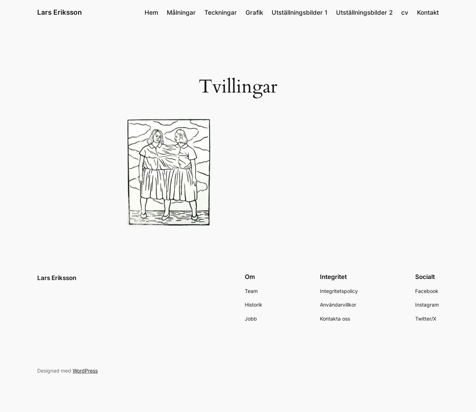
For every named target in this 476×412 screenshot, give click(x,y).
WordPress (85, 371)
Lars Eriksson (59, 12)
